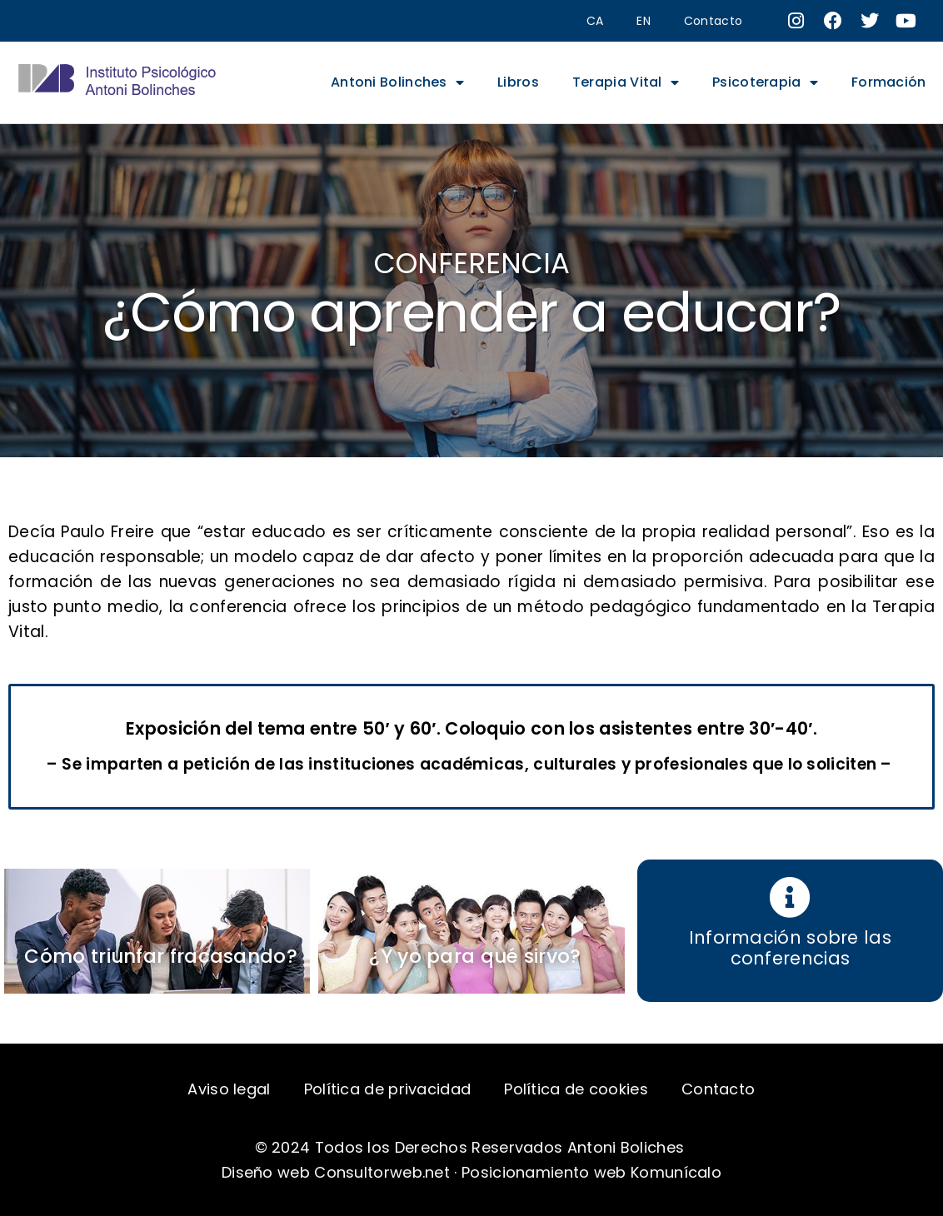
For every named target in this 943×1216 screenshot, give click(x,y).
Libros (518, 82)
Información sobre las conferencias (790, 947)
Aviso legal (228, 1089)
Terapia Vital (625, 82)
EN (643, 20)
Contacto (713, 20)
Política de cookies (576, 1089)
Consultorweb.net (382, 1172)
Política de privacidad (388, 1089)
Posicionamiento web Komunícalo (591, 1172)
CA (595, 20)
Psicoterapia (765, 82)
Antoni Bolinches (397, 82)
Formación (888, 82)
